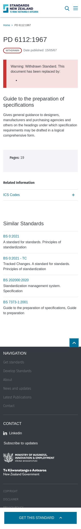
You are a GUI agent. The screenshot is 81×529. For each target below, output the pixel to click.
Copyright (10, 491)
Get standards (13, 362)
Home (6, 25)
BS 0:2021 (11, 236)
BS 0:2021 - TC (15, 258)
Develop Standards (17, 371)
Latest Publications (17, 397)
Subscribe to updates (21, 443)
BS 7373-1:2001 (15, 302)
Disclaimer (10, 499)
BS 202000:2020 (16, 280)
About (7, 380)
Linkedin (12, 433)
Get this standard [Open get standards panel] (37, 518)
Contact (9, 406)
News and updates (17, 388)
